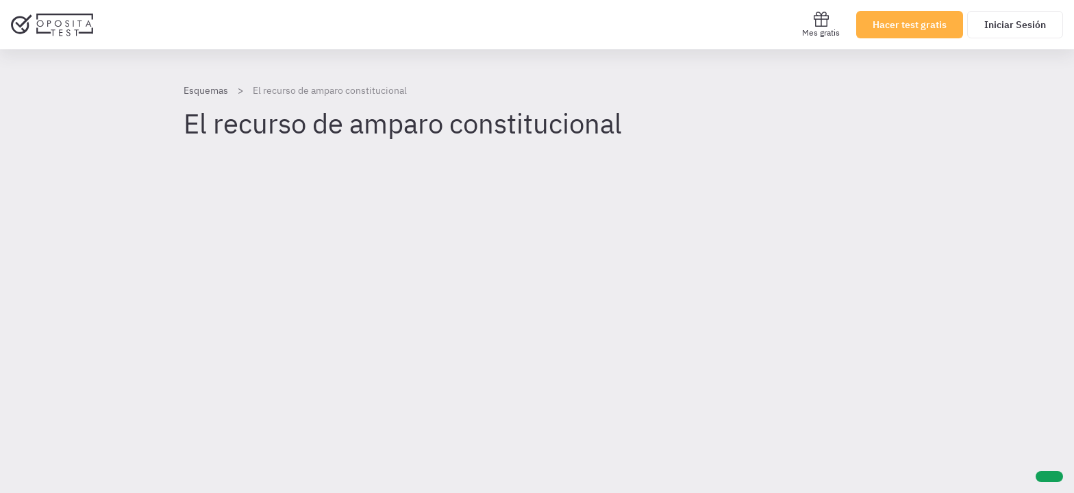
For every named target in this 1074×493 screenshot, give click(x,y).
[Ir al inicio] (52, 24)
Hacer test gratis (910, 24)
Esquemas (206, 90)
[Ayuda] (1049, 476)
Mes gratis (821, 24)
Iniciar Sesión (1015, 24)
